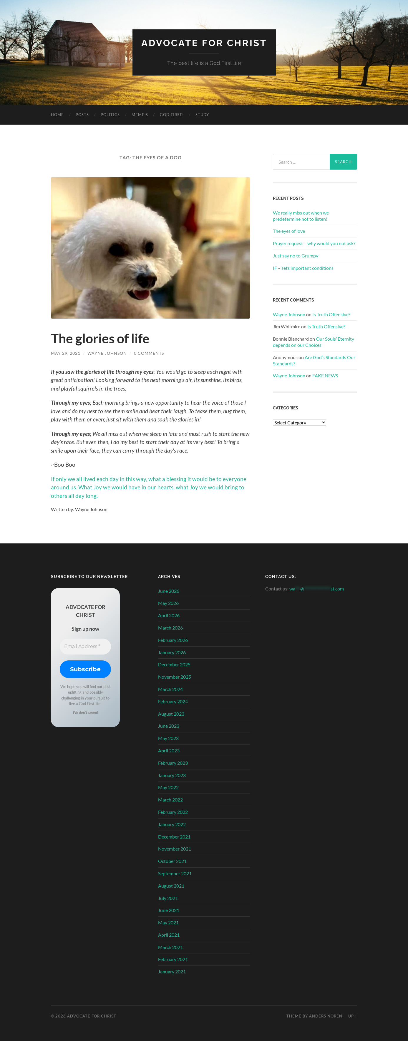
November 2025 (174, 676)
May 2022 (168, 787)
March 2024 (170, 689)
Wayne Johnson (107, 353)
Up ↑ (352, 1015)
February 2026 (173, 639)
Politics (110, 114)
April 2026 (169, 615)
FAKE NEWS (325, 375)
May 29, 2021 (65, 353)
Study (202, 114)
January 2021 (172, 971)
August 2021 (171, 885)
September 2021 (175, 873)
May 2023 (168, 738)
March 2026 (170, 627)
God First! (172, 114)
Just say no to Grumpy (295, 255)
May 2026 (168, 603)
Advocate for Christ (204, 42)
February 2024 (173, 701)
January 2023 (172, 775)
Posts (82, 114)
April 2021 (169, 934)
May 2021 (168, 922)
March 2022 (170, 799)
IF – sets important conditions (303, 267)
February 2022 (173, 811)
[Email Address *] (85, 646)
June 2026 (168, 590)
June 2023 (168, 726)
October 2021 (172, 860)
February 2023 (173, 762)
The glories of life (101, 338)
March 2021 (170, 947)
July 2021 (168, 898)
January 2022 (172, 824)
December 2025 (174, 664)
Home (57, 114)
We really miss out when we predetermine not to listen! (301, 215)
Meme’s (140, 114)
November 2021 (174, 848)
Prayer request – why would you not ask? (314, 243)
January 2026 (172, 652)
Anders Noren (325, 1015)
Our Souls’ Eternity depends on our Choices (313, 342)
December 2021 (174, 836)
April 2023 (169, 750)
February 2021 (173, 959)
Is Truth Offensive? (331, 314)
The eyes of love (289, 231)
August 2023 (171, 713)
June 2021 (168, 910)
